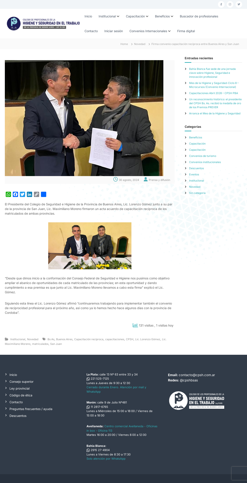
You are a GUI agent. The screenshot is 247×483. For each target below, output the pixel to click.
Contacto (91, 31)
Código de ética (20, 395)
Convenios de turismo (202, 156)
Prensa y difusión (159, 180)
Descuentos (196, 168)
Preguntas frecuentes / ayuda (30, 409)
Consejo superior (21, 381)
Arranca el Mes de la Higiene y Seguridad (214, 113)
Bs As (51, 339)
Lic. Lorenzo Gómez (147, 339)
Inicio (88, 16)
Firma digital (186, 31)
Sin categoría (197, 193)
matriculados (40, 344)
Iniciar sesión (113, 31)
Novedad (139, 44)
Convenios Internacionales (148, 31)
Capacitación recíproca (88, 339)
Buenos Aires (64, 339)
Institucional (107, 16)
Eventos (194, 174)
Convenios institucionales (205, 162)
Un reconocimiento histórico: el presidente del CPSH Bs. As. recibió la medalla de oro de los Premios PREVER (215, 103)
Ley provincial (19, 388)
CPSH (129, 339)
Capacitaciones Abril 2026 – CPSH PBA (213, 93)
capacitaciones (114, 339)
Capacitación (135, 16)
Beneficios (162, 16)
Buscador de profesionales (199, 16)
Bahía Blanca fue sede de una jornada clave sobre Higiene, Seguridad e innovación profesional (212, 72)
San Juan (56, 344)
